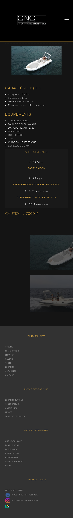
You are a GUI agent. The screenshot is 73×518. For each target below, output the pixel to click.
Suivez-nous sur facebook (21, 495)
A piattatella (12, 457)
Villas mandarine (14, 461)
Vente (8, 363)
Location (10, 367)
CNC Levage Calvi (13, 441)
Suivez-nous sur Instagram (21, 500)
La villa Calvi (12, 445)
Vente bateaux (12, 404)
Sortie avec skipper (15, 416)
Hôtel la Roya (12, 453)
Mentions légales (14, 490)
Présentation (12, 351)
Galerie (9, 359)
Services (9, 355)
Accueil (9, 347)
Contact (9, 375)
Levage (8, 412)
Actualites (10, 371)
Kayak (8, 465)
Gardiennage (12, 408)
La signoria (11, 449)
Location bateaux (14, 400)
